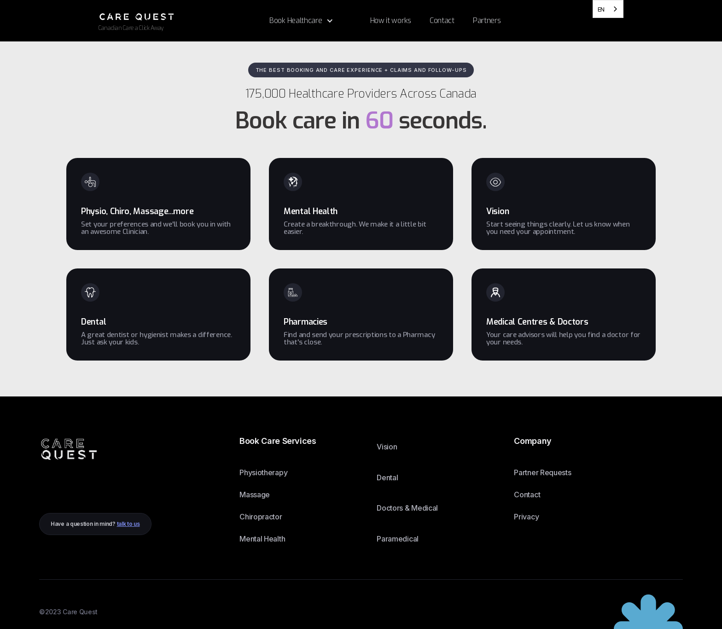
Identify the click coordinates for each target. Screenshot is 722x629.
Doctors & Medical (407, 508)
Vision (387, 446)
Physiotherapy (263, 472)
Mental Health (262, 538)
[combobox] (608, 9)
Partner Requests (542, 472)
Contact (527, 494)
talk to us (128, 523)
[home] (179, 20)
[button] (301, 21)
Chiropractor (260, 516)
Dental (387, 477)
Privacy (526, 516)
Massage (254, 494)
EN (601, 9)
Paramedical (398, 538)
